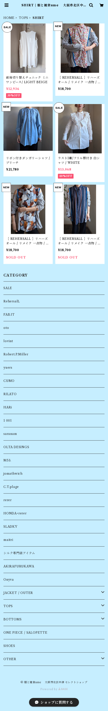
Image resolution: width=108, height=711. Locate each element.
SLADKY (10, 527)
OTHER (9, 659)
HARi (7, 407)
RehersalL (11, 301)
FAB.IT (9, 315)
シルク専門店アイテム (19, 553)
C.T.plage (11, 487)
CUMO (9, 381)
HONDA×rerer (15, 513)
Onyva (8, 580)
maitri (8, 540)
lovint (8, 341)
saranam (10, 434)
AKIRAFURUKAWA (18, 566)
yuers (7, 368)
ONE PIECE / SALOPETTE (25, 633)
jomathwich (13, 474)
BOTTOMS (12, 619)
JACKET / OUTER (18, 593)
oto (6, 328)
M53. (7, 460)
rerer (7, 500)
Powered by (54, 689)
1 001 (7, 421)
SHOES (9, 646)
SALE (7, 288)
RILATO (10, 394)
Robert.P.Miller (15, 354)
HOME (9, 18)
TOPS (23, 18)
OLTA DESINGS (16, 447)
